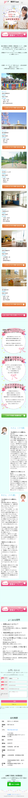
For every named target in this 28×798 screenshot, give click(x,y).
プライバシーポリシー (16, 794)
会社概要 (9, 794)
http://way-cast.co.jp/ (12, 729)
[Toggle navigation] (22, 2)
